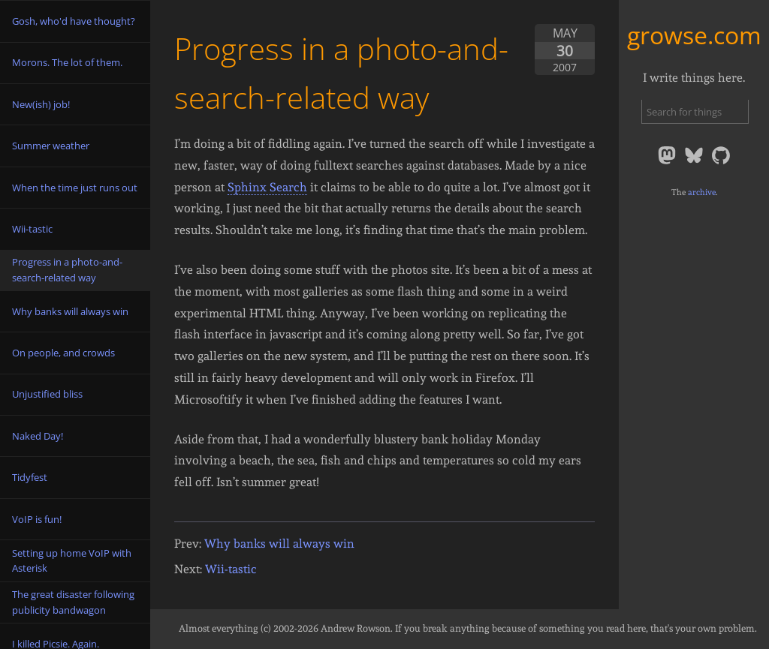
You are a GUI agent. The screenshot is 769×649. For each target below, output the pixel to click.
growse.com (694, 35)
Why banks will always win (279, 543)
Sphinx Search (267, 187)
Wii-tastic (231, 569)
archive (702, 192)
